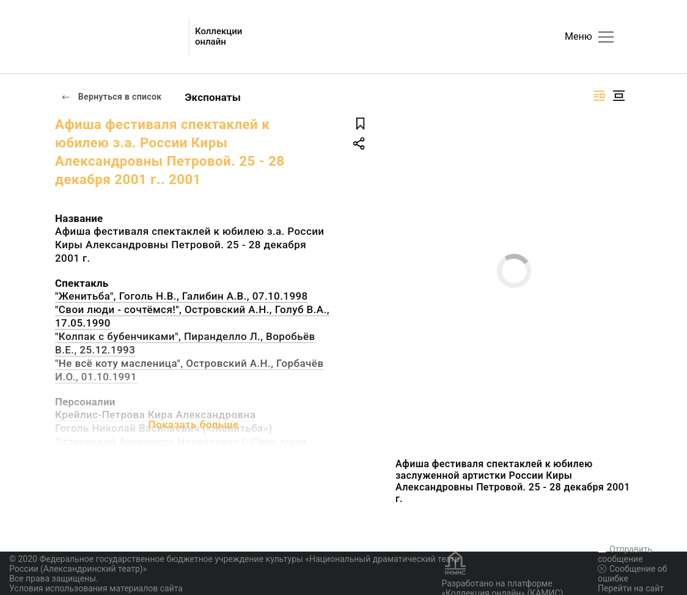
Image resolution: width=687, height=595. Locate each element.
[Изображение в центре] (618, 95)
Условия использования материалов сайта (96, 588)
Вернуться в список (111, 97)
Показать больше (193, 424)
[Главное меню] (606, 37)
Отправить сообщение (625, 554)
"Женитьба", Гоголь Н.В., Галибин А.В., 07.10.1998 (181, 296)
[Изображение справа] (599, 95)
